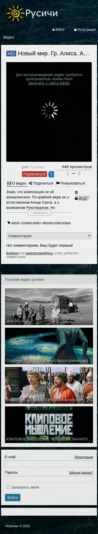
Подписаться (34, 174)
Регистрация (84, 457)
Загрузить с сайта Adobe (49, 83)
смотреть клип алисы (56, 222)
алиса (15, 222)
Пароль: (12, 472)
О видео (16, 183)
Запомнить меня (25, 487)
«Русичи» (12, 526)
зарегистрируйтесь (39, 253)
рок (25, 166)
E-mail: (10, 457)
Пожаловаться (70, 183)
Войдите (12, 253)
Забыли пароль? (81, 472)
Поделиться (41, 183)
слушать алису (31, 222)
